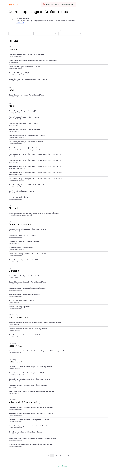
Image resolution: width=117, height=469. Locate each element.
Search (11, 31)
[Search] (20, 34)
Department (37, 31)
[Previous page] (48, 455)
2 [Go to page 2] (56, 455)
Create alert (20, 23)
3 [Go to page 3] (60, 455)
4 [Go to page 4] (64, 455)
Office (60, 31)
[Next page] (68, 455)
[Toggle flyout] (55, 34)
